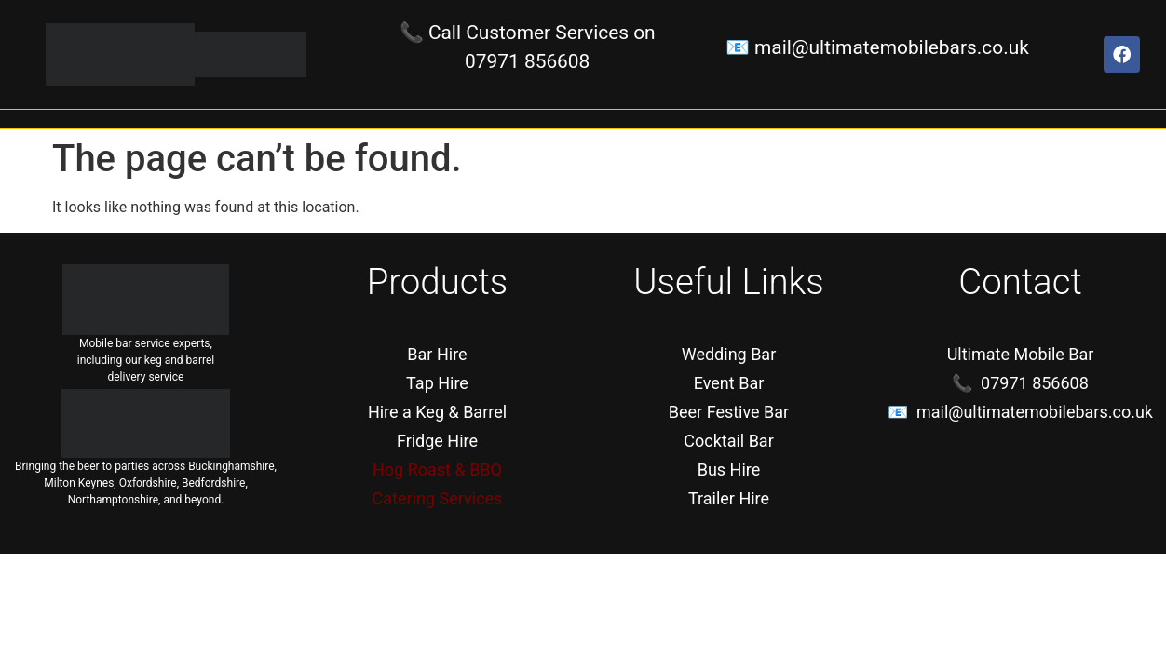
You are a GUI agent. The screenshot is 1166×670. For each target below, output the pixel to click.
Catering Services (438, 498)
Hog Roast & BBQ (437, 469)
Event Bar (729, 383)
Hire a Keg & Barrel (437, 412)
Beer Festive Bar (729, 412)
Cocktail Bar (729, 440)
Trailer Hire (728, 498)
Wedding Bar (729, 354)
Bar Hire (437, 354)
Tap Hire (437, 383)
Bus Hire (729, 469)
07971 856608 (527, 61)
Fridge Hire (437, 440)
